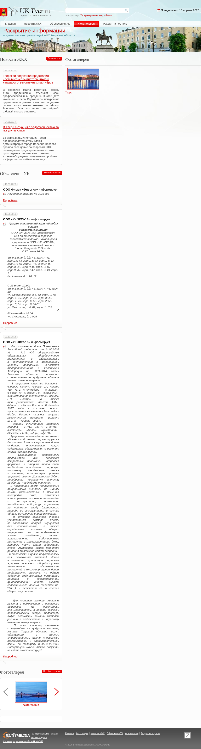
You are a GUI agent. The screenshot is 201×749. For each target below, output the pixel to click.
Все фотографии (52, 671)
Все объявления (52, 172)
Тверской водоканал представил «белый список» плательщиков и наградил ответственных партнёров (28, 79)
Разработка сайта (40, 733)
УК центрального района (96, 15)
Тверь (68, 92)
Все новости (54, 58)
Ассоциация (82, 733)
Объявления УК (60, 23)
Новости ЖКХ (32, 23)
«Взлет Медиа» (39, 737)
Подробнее (10, 200)
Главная (10, 23)
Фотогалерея (86, 23)
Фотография (31, 704)
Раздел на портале (115, 23)
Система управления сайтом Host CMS (23, 741)
